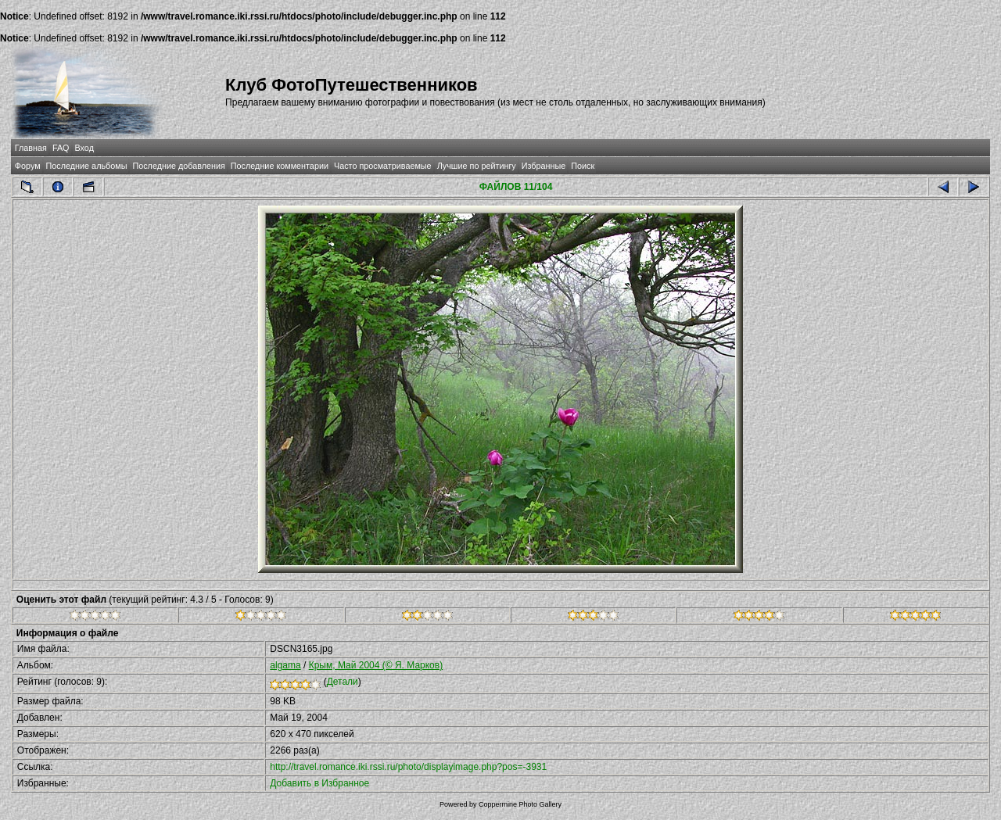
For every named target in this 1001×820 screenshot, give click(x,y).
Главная (31, 147)
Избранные (543, 165)
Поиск (582, 165)
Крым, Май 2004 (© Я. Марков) (376, 665)
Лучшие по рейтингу (476, 165)
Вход (84, 147)
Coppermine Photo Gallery (520, 804)
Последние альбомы (86, 165)
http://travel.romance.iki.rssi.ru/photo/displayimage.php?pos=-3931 (408, 766)
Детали (342, 681)
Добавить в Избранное (319, 783)
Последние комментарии (279, 165)
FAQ (61, 147)
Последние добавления (178, 165)
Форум (28, 165)
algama (285, 665)
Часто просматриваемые (383, 165)
